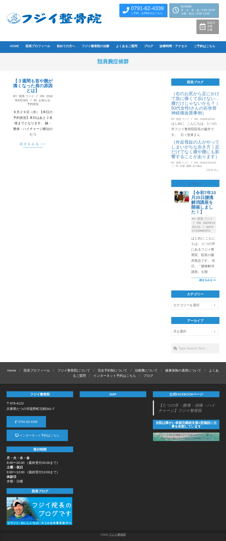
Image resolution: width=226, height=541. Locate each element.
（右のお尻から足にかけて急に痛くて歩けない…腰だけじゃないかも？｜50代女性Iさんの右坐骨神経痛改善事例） (195, 103)
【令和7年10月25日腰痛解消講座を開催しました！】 (203, 202)
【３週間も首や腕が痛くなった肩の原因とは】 (33, 85)
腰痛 (188, 166)
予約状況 (33, 104)
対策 (182, 166)
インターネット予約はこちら (37, 435)
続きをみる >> (33, 144)
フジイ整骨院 (117, 534)
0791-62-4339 (26, 422)
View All (212, 170)
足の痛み (197, 166)
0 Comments (201, 230)
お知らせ (44, 100)
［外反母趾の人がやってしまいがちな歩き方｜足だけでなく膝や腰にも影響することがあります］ (195, 149)
